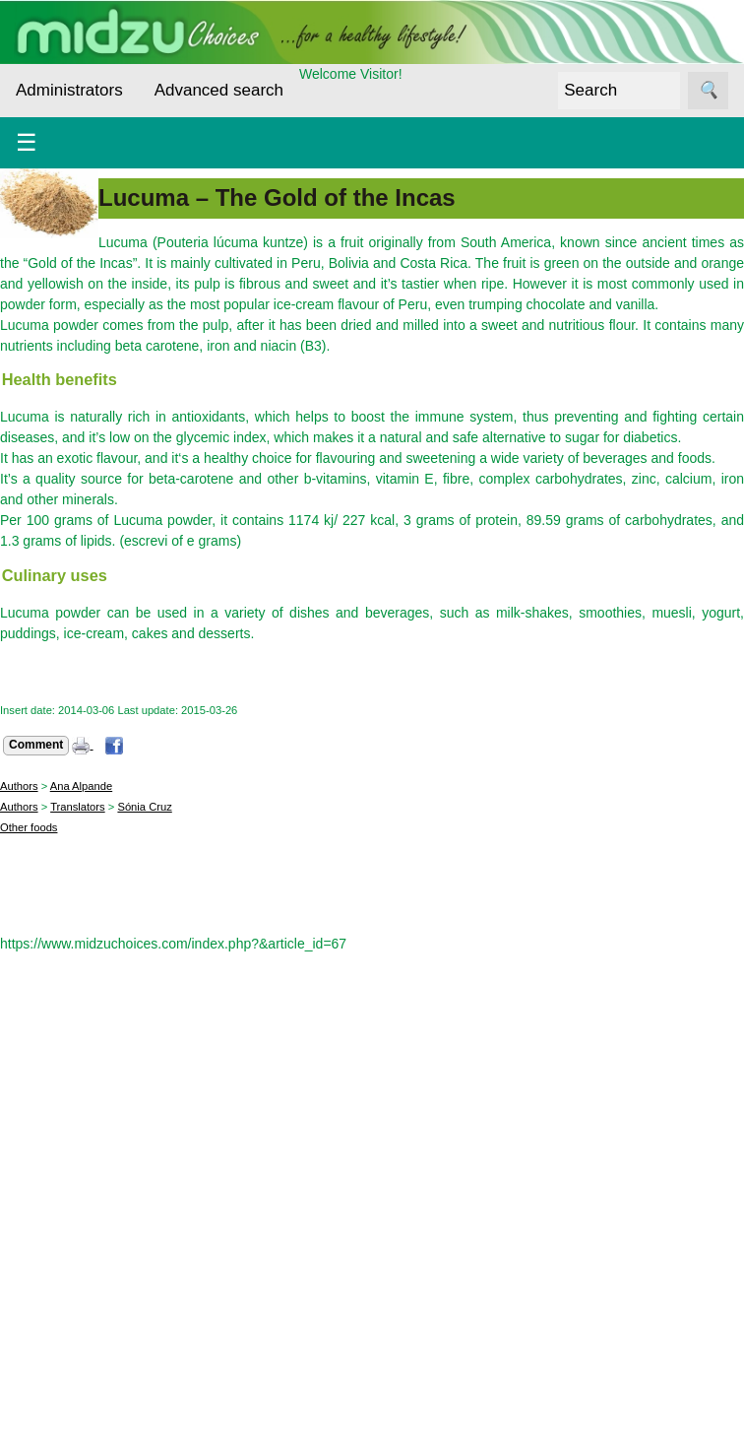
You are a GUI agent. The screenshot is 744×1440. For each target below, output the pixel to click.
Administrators (69, 90)
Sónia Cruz (144, 807)
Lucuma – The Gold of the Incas (277, 197)
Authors (19, 786)
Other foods (28, 827)
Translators (77, 807)
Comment (36, 745)
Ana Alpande (81, 786)
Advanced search (219, 90)
